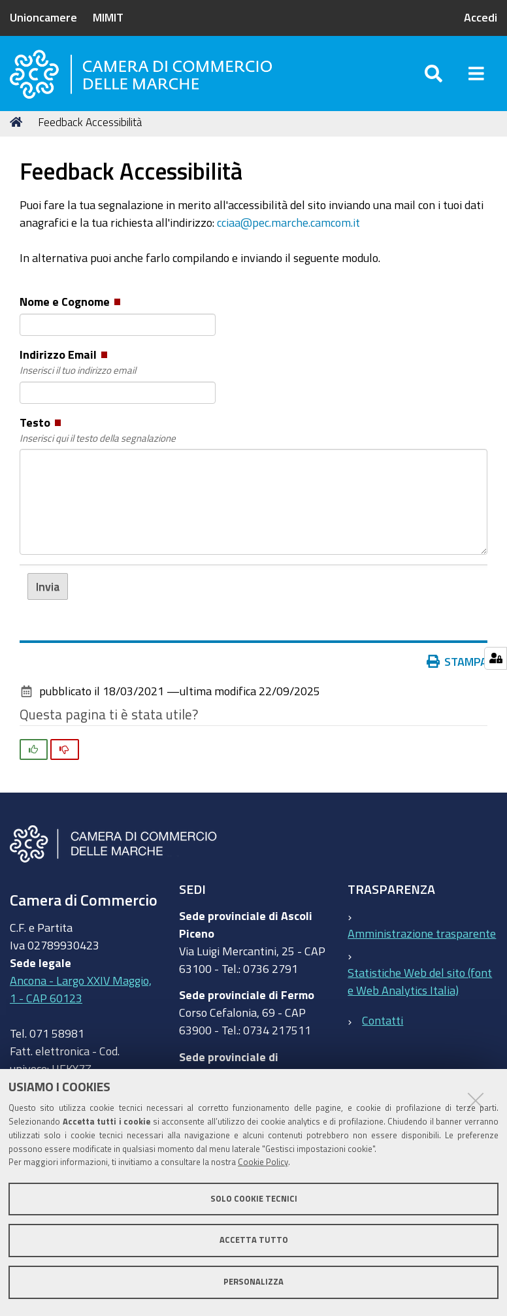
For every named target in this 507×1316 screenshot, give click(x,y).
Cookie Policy (263, 1162)
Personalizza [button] (253, 1281)
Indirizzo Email (78, 374)
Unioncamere (43, 17)
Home (18, 132)
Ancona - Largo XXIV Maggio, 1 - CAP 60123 (81, 1000)
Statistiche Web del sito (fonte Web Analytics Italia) (420, 991)
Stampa (457, 672)
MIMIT (108, 17)
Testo (98, 442)
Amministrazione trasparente (422, 943)
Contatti (382, 1030)
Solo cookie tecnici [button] (253, 1198)
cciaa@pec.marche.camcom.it (288, 233)
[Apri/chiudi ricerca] (433, 78)
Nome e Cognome (71, 312)
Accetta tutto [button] (254, 1240)
